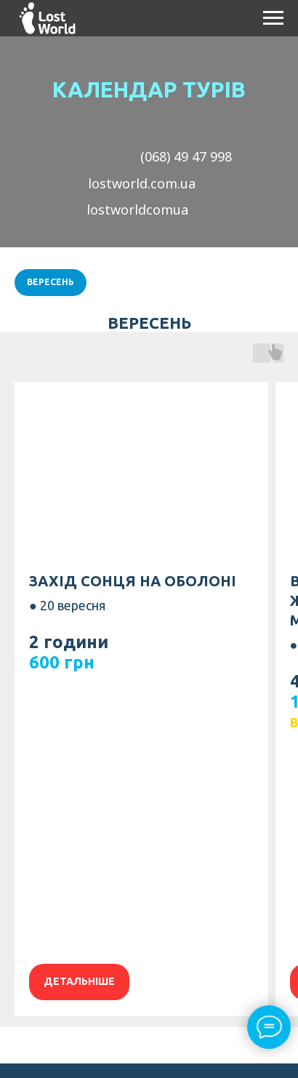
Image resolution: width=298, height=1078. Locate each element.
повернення (156, 930)
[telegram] (178, 1042)
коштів (220, 930)
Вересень (50, 282)
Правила (84, 930)
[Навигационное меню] (273, 18)
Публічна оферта (149, 913)
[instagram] (149, 1042)
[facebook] (120, 1042)
